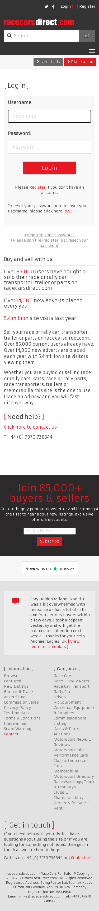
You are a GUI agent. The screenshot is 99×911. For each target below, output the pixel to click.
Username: (20, 102)
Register (87, 6)
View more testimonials (55, 644)
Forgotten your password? (49, 235)
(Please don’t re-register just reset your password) (49, 243)
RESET (68, 211)
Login (66, 6)
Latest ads (48, 61)
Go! (86, 35)
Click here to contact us (30, 427)
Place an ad (80, 61)
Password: (19, 133)
